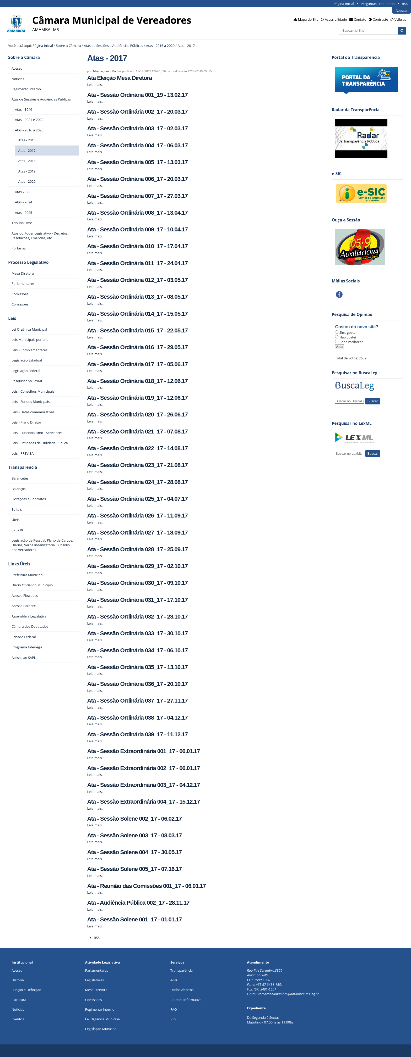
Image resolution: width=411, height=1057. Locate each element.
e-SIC (174, 980)
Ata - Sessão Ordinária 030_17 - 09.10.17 (137, 583)
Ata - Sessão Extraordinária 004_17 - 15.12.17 (143, 801)
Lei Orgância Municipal (103, 1019)
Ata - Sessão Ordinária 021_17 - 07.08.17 (137, 431)
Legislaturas (94, 980)
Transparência (22, 467)
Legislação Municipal (101, 1028)
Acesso (17, 970)
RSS (405, 3)
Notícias (18, 1009)
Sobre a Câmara (68, 45)
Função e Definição (26, 989)
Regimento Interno (100, 1009)
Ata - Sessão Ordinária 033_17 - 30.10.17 (137, 633)
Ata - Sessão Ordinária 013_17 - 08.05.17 (137, 296)
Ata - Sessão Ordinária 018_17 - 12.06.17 (137, 381)
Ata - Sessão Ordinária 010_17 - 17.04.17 (137, 246)
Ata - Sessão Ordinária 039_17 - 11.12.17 (137, 734)
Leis (12, 318)
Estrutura (19, 999)
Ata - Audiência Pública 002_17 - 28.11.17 (138, 902)
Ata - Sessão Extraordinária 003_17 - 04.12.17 (143, 785)
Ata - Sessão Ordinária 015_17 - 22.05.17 (137, 330)
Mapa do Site (308, 19)
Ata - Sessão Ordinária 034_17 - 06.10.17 (137, 650)
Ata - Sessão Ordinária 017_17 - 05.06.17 (137, 364)
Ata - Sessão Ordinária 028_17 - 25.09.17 (137, 549)
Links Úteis (19, 564)
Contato (360, 19)
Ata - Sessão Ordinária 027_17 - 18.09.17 (137, 532)
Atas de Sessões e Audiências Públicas (113, 45)
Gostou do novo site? (356, 327)
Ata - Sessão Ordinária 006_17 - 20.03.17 (137, 179)
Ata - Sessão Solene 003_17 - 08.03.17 (134, 835)
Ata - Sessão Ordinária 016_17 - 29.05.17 (137, 347)
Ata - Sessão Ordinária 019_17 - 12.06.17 (137, 397)
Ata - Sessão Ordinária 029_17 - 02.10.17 (137, 566)
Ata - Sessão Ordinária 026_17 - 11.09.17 (137, 515)
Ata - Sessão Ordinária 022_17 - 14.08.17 (137, 448)
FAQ (173, 1009)
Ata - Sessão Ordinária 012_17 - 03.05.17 (137, 280)
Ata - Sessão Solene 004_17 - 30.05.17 (134, 852)
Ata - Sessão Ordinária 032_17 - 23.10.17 (137, 616)
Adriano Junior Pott (105, 71)
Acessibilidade (336, 19)
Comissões (93, 999)
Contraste (380, 19)
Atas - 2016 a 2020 (160, 45)
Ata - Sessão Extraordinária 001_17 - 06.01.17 (143, 751)
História (18, 980)
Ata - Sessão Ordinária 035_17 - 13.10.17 (137, 667)
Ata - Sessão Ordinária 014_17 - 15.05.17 (137, 313)
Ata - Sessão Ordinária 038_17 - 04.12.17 (137, 717)
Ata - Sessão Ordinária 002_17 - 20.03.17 (137, 111)
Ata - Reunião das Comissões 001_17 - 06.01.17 (146, 886)
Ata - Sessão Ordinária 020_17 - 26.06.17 (137, 414)
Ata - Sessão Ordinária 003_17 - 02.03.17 (137, 128)
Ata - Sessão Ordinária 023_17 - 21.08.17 (137, 465)
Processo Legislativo (28, 262)
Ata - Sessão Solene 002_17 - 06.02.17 (134, 818)
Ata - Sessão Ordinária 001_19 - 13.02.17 (137, 95)
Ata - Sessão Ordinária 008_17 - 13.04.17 (137, 212)
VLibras (400, 19)
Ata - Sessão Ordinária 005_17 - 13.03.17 (137, 162)
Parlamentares (96, 970)
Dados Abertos (181, 989)
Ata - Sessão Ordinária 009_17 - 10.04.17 (137, 229)
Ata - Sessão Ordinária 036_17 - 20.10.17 (137, 684)
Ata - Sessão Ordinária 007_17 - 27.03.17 (137, 196)
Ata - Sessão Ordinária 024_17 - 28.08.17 (137, 482)
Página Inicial (344, 3)
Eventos (18, 1019)
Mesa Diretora (96, 989)
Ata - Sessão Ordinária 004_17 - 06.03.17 (137, 145)
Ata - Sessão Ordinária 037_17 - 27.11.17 (137, 700)
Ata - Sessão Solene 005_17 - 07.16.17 (134, 869)
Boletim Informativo (186, 999)
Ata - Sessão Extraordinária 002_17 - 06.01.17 (143, 768)
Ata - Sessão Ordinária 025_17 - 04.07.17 (137, 499)
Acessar (402, 10)
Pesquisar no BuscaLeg (354, 373)
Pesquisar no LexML (352, 423)
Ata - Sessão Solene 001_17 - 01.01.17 (134, 919)
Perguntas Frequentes (378, 3)
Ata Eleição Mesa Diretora (119, 78)
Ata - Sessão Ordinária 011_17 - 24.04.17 (137, 263)
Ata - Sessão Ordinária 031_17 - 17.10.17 (137, 600)
